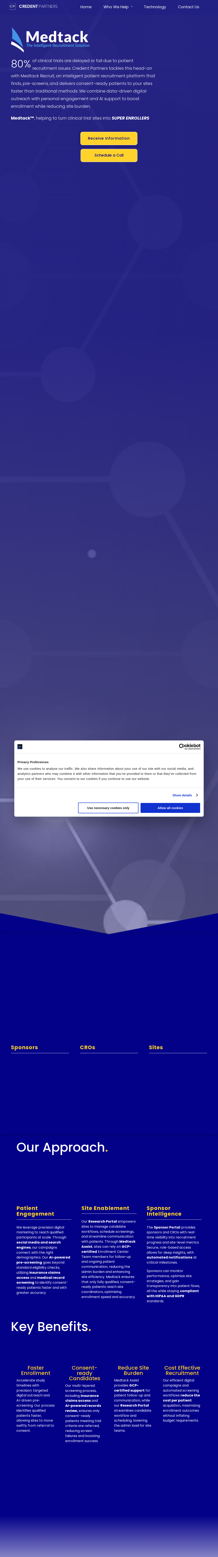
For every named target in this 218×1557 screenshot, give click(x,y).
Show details (182, 795)
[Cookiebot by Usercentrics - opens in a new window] (182, 747)
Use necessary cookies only (108, 808)
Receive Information (109, 138)
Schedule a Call (109, 155)
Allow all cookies (170, 808)
